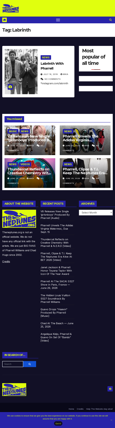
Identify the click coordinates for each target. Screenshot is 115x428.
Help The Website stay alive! (99, 409)
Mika (64, 74)
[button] (110, 19)
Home (71, 409)
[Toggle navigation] (58, 20)
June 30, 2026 (17, 146)
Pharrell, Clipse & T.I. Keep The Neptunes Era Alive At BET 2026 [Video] (85, 173)
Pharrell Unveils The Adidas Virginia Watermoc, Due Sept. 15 (84, 140)
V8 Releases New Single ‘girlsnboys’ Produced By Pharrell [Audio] (29, 140)
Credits (6, 261)
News (46, 57)
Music (13, 131)
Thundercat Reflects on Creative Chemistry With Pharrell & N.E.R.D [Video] (56, 242)
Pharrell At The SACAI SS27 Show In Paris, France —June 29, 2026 (57, 284)
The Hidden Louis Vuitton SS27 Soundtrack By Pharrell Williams (55, 298)
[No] (111, 420)
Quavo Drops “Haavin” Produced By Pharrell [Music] (54, 312)
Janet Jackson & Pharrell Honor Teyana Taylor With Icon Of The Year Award (56, 270)
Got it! (58, 423)
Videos (25, 164)
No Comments (53, 79)
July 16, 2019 (50, 74)
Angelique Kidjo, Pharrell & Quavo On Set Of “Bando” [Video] (56, 337)
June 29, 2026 (17, 178)
